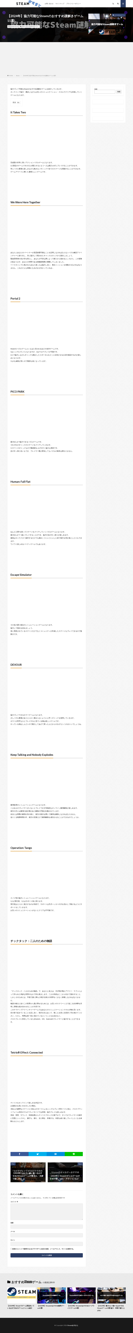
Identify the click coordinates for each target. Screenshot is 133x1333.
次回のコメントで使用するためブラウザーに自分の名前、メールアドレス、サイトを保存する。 (43, 1249)
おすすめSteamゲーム (32, 26)
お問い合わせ (49, 3)
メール (12, 1231)
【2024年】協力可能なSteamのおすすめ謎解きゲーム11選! (39, 75)
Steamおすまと (72, 1325)
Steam (23, 26)
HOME (11, 75)
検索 (95, 89)
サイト (12, 1240)
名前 (11, 1223)
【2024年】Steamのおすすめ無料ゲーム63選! (50, 1307)
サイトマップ (59, 3)
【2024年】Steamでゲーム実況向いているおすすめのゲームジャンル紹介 (20, 1307)
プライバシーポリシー (73, 3)
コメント (14, 1201)
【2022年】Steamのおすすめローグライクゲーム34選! (80, 1307)
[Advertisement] (66, 58)
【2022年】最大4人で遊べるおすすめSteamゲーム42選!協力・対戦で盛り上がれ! (111, 1308)
